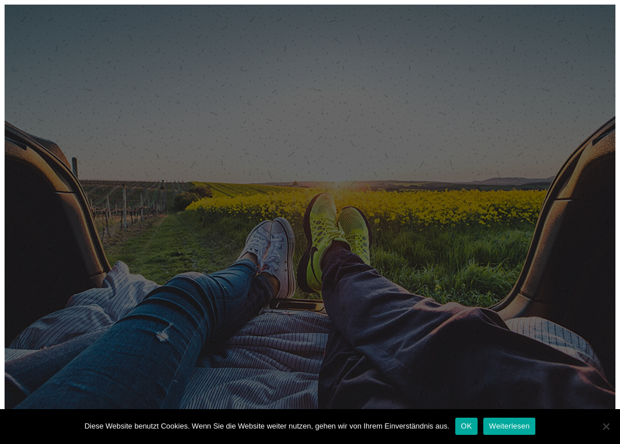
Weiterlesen (509, 426)
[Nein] (605, 426)
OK (466, 426)
